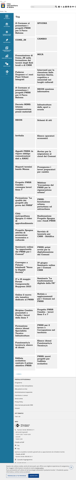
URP (7, 72)
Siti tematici (7, 17)
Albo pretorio (7, 41)
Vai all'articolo (24, 29)
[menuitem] (7, 17)
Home (1, 11)
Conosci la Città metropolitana (7, 33)
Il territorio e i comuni (21, 395)
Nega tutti (71, 467)
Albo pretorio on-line (21, 389)
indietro (19, 374)
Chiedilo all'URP (19, 442)
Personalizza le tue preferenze (17, 476)
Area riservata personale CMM (24, 405)
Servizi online (7, 64)
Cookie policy (39, 468)
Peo (18, 449)
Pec (18, 445)
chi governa (7, 25)
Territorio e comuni (7, 56)
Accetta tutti (34, 476)
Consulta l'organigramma (24, 460)
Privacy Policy (19, 402)
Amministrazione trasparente (7, 49)
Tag (5, 11)
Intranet (17, 408)
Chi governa (18, 383)
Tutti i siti (17, 416)
